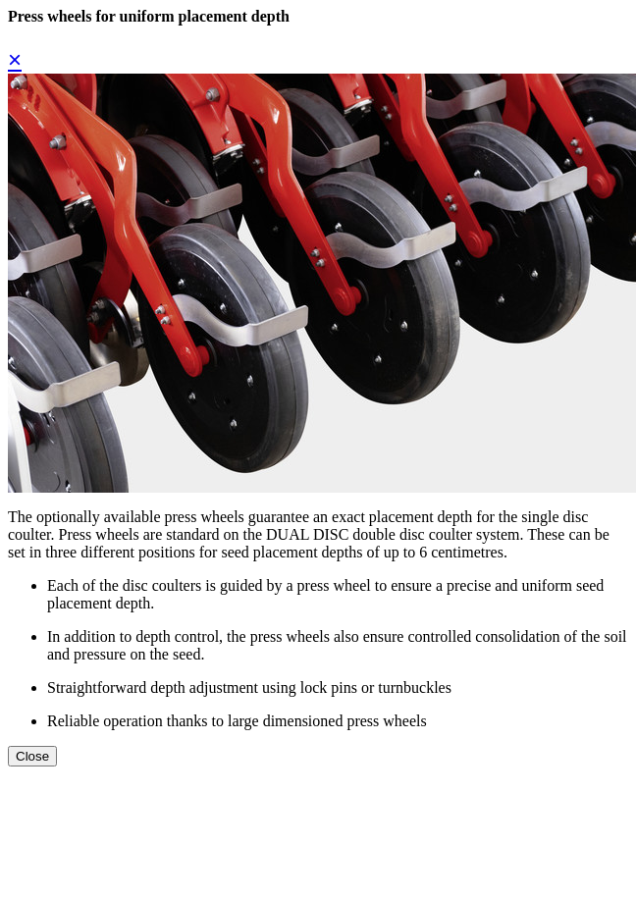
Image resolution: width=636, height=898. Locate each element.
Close (32, 756)
